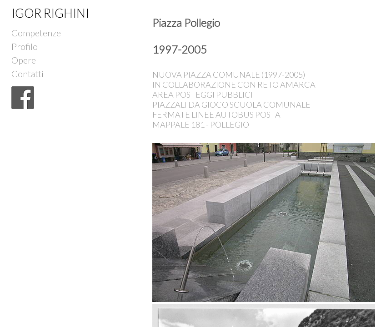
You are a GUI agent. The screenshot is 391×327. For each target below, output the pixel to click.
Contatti (27, 71)
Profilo (24, 44)
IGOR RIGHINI (50, 12)
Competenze (36, 30)
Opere (23, 57)
